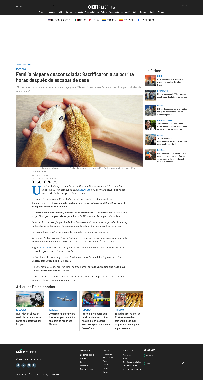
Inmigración (162, 91)
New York (27, 64)
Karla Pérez (40, 171)
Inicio (18, 64)
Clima (159, 76)
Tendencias (21, 69)
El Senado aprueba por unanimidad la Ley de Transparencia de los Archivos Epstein (172, 112)
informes (44, 247)
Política (161, 106)
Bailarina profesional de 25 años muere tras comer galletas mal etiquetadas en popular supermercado (127, 321)
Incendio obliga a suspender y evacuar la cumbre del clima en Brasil (170, 82)
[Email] (161, 363)
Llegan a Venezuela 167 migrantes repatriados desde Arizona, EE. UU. (172, 95)
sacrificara (84, 189)
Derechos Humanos (165, 120)
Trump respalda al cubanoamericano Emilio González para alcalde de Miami (172, 141)
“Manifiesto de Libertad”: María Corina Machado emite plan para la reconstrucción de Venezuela (172, 126)
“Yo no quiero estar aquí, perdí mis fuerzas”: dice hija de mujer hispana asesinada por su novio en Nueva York (96, 321)
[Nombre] (165, 355)
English (184, 5)
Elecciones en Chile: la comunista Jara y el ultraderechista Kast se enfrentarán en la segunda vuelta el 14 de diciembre (171, 157)
